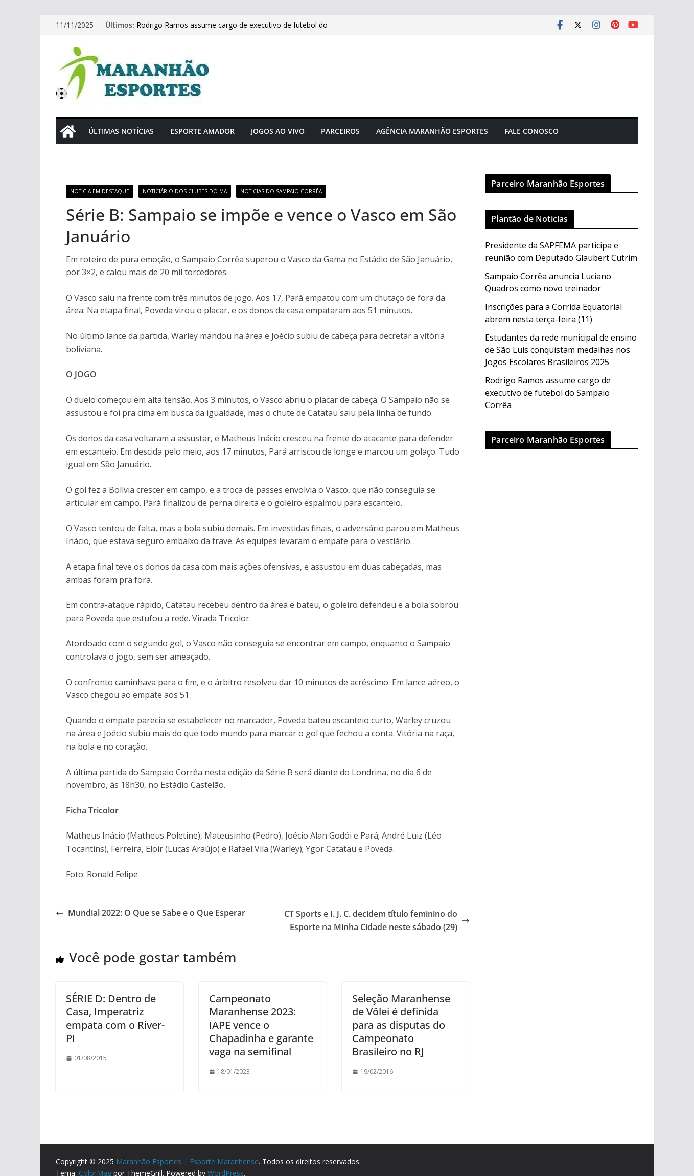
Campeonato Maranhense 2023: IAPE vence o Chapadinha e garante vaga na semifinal (261, 1024)
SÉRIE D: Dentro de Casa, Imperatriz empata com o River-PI (115, 1018)
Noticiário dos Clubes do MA (185, 191)
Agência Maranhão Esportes (432, 131)
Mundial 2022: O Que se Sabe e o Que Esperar (151, 912)
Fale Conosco (531, 131)
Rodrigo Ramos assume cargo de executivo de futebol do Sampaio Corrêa (548, 393)
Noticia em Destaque (99, 191)
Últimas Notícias (121, 131)
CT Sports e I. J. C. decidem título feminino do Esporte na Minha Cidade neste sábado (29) (377, 920)
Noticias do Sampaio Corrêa (281, 191)
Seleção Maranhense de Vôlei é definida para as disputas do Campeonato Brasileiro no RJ (401, 1024)
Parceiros (340, 131)
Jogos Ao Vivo (278, 131)
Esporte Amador (202, 131)
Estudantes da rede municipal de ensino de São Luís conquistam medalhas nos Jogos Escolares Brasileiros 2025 (561, 350)
